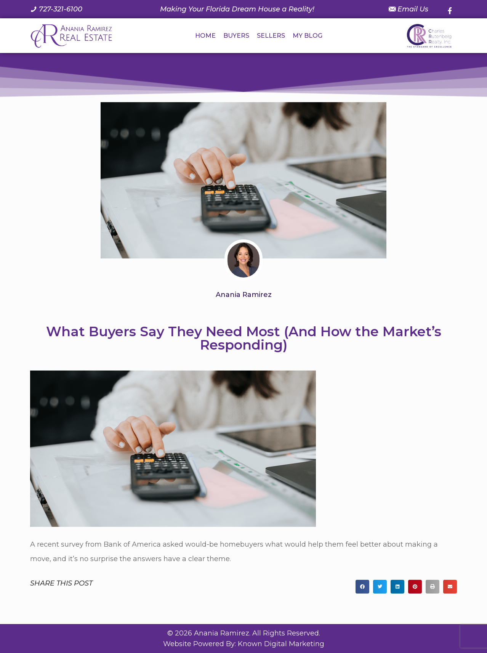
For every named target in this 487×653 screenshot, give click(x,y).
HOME (205, 35)
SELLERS (271, 35)
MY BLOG (307, 35)
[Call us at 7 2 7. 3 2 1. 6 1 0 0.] (56, 9)
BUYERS (236, 35)
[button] (362, 587)
